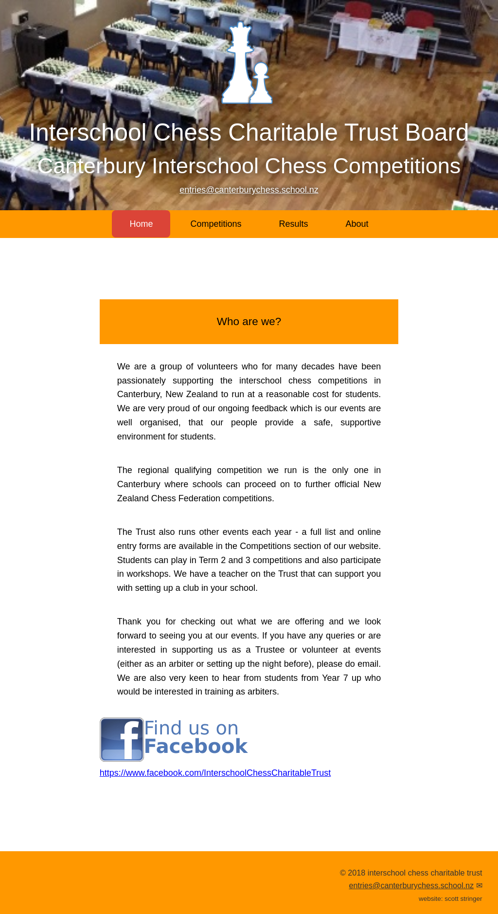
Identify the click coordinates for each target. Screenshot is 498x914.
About (357, 224)
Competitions (215, 224)
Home (141, 224)
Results (293, 224)
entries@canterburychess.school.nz (248, 190)
